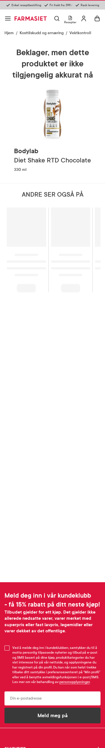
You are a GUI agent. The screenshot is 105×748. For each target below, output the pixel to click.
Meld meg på (53, 715)
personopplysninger (74, 682)
